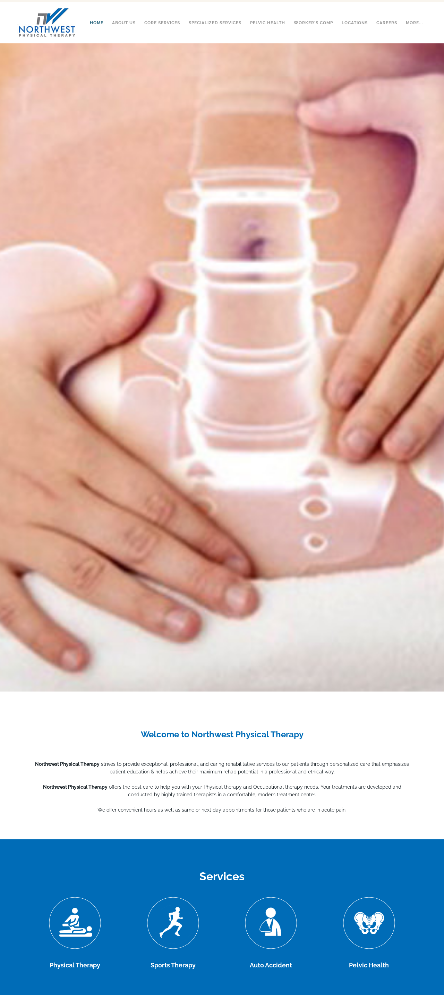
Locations (355, 22)
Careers (386, 22)
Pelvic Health (267, 22)
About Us (124, 22)
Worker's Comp (313, 22)
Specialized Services (215, 22)
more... (414, 22)
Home (96, 22)
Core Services (162, 22)
